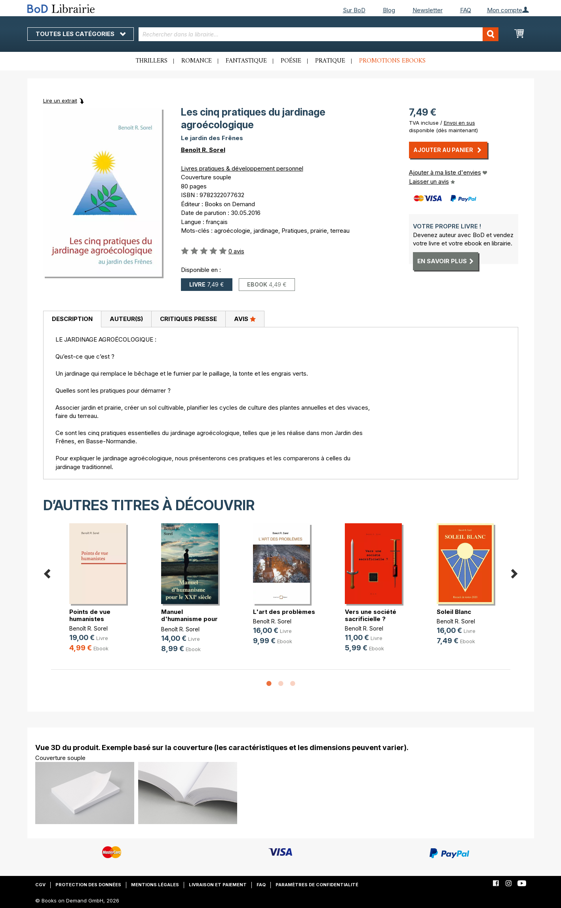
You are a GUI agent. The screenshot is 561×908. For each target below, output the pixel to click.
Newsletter (428, 10)
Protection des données (88, 884)
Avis (245, 318)
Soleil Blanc (454, 611)
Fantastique (246, 60)
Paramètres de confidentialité (317, 884)
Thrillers (151, 60)
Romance (196, 60)
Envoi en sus (459, 123)
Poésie (291, 60)
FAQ (465, 10)
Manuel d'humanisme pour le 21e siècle (189, 619)
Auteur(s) (126, 319)
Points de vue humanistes (89, 615)
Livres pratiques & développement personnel (242, 168)
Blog (389, 10)
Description (72, 319)
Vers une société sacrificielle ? (370, 615)
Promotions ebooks (392, 60)
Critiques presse (188, 319)
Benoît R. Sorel (203, 150)
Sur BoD (354, 10)
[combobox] (318, 34)
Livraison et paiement (218, 884)
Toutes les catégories (81, 34)
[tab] (72, 319)
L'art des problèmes (284, 611)
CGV (40, 884)
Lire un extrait (60, 100)
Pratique (330, 60)
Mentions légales (155, 884)
